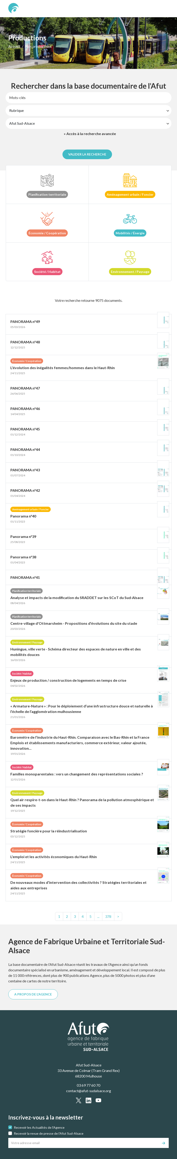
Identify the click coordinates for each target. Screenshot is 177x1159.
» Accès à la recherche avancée (90, 133)
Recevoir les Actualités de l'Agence (39, 1127)
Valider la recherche (87, 154)
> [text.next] (118, 916)
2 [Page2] (67, 916)
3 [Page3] (75, 916)
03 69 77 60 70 (88, 1085)
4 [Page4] (83, 916)
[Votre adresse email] (83, 1143)
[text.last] (108, 916)
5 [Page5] (90, 916)
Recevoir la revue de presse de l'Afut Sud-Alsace (48, 1133)
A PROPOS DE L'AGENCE (33, 994)
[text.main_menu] (162, 8)
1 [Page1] (59, 916)
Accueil (14, 46)
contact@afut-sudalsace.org (88, 1090)
